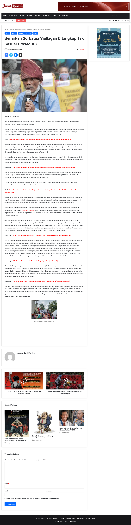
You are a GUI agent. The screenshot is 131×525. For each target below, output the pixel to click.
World (66, 521)
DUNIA (54, 16)
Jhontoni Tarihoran (28, 210)
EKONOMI (37, 16)
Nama (7, 483)
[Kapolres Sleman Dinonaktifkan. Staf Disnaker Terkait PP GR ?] (71, 418)
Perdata (21, 33)
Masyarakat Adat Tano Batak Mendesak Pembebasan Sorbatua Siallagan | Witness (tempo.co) (44, 167)
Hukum (12, 29)
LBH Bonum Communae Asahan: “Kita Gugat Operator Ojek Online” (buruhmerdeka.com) (42, 261)
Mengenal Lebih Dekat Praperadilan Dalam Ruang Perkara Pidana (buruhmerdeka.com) (41, 281)
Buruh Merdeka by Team (68, 518)
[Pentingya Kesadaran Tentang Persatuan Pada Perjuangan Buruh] (17, 423)
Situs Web (49, 491)
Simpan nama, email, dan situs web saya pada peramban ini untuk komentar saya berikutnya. (32, 498)
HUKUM (29, 16)
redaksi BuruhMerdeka (14, 49)
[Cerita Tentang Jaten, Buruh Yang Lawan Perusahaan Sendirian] (44, 422)
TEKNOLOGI (46, 16)
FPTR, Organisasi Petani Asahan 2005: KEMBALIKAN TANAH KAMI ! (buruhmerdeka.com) (42, 235)
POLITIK (22, 16)
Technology (72, 521)
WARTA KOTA (13, 16)
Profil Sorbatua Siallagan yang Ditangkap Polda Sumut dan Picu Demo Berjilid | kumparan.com (40, 139)
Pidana (35, 33)
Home (4, 16)
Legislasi (14, 33)
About (61, 521)
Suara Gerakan (90, 518)
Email (7, 491)
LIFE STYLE (63, 16)
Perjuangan (28, 33)
